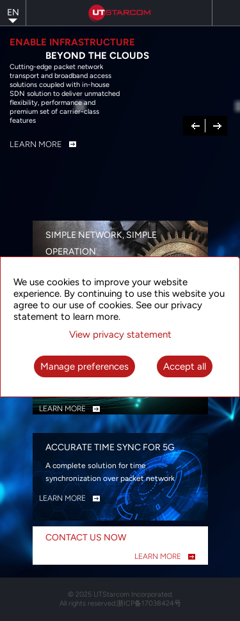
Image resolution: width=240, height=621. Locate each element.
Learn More (36, 144)
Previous (195, 124)
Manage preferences (84, 366)
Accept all (184, 366)
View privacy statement (120, 334)
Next (217, 124)
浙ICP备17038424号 (148, 603)
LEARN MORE (62, 408)
